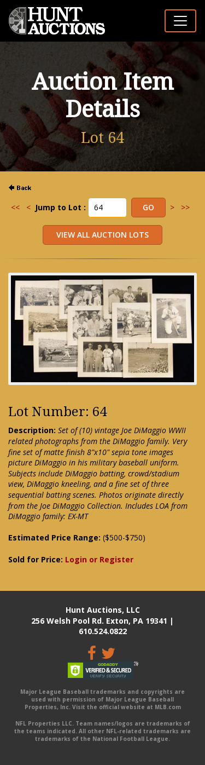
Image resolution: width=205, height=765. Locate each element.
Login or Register (99, 559)
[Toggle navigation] (180, 20)
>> (185, 207)
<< (15, 207)
